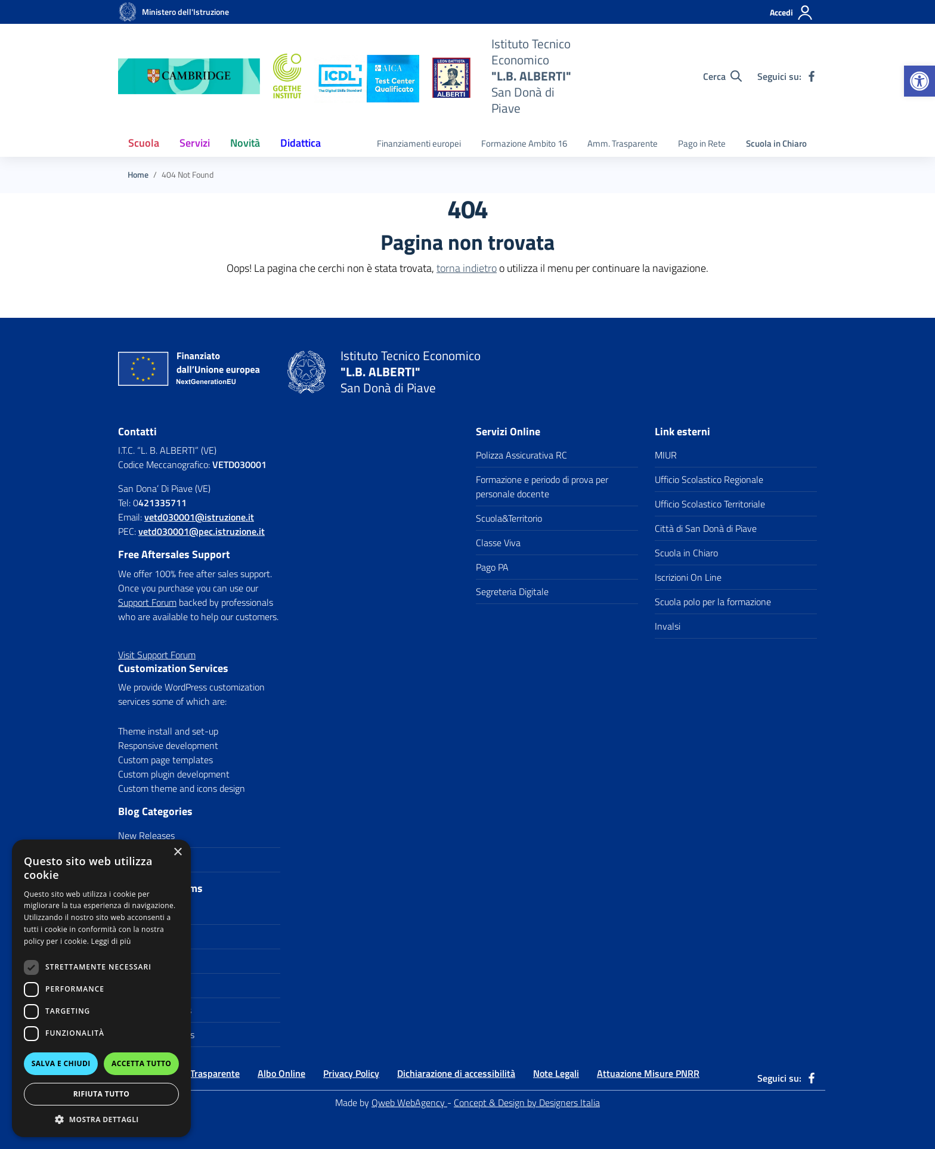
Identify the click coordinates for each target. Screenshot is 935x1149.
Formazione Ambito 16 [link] (524, 143)
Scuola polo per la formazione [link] (713, 601)
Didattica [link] (300, 143)
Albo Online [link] (281, 1073)
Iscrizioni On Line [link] (688, 577)
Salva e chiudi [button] (61, 1063)
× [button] (177, 852)
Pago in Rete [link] (702, 143)
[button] (101, 1119)
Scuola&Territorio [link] (509, 518)
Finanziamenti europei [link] (419, 143)
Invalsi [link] (667, 626)
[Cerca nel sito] (722, 76)
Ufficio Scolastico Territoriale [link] (710, 504)
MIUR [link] (666, 455)
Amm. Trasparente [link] (622, 143)
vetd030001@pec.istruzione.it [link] (201, 531)
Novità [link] (245, 143)
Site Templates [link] (147, 985)
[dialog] (101, 988)
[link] (919, 81)
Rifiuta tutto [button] (101, 1094)
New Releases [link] (146, 835)
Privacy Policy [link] (351, 1073)
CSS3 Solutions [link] (148, 912)
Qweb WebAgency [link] (409, 1102)
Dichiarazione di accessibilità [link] (456, 1073)
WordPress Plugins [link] (154, 1010)
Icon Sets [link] (136, 937)
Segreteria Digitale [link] (512, 591)
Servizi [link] (194, 143)
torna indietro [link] (466, 268)
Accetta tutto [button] (141, 1063)
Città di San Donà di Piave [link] (706, 528)
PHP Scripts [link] (141, 961)
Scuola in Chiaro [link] (776, 143)
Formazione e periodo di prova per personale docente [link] (542, 486)
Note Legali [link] (556, 1073)
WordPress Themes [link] (156, 1034)
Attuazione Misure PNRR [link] (648, 1073)
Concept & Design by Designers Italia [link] (527, 1102)
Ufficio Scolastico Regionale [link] (709, 479)
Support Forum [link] (147, 602)
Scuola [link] (143, 143)
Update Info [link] (141, 860)
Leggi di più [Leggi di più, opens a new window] (111, 941)
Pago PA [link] (492, 567)
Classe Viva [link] (498, 542)
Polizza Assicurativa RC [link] (521, 455)
